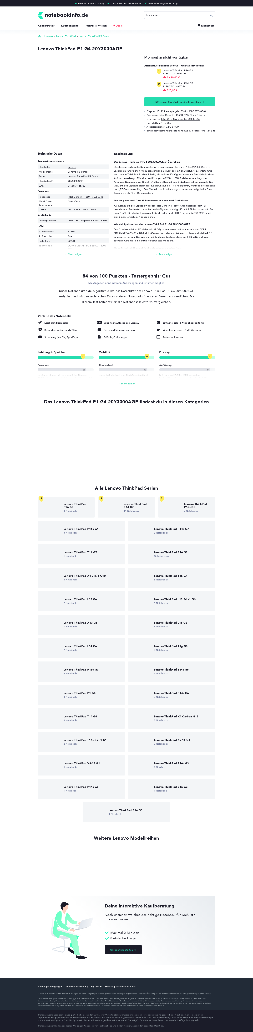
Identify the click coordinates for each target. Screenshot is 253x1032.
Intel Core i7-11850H (167, 205)
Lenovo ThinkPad (66, 36)
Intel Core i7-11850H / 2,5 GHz (176, 115)
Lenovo (48, 36)
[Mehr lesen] (73, 254)
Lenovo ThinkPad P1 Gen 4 (94, 36)
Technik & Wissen (96, 25)
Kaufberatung (70, 25)
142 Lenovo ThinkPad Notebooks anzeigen (178, 102)
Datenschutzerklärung (76, 986)
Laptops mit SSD (176, 170)
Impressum (96, 986)
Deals (119, 25)
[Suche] (179, 15)
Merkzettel (208, 25)
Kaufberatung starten (121, 949)
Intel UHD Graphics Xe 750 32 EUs (180, 118)
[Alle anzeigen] (126, 383)
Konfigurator (46, 25)
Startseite (39, 36)
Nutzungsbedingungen (50, 986)
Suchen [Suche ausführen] (211, 15)
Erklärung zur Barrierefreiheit (120, 986)
